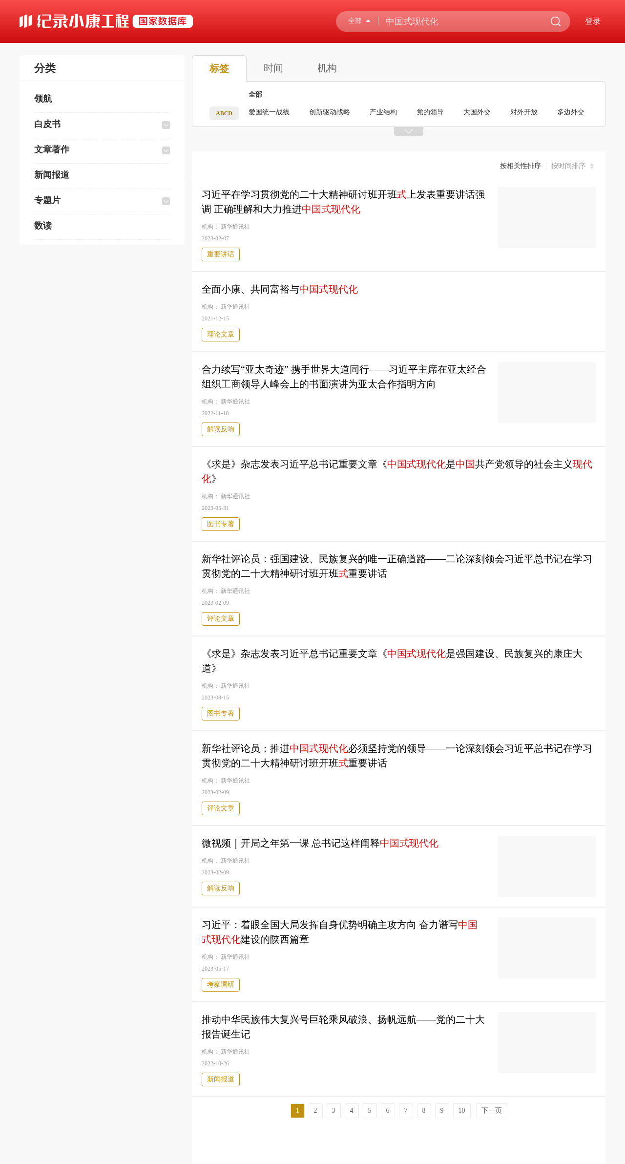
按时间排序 (573, 166)
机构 (327, 68)
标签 (219, 68)
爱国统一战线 (269, 112)
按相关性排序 (520, 165)
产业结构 (383, 112)
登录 (593, 21)
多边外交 (570, 112)
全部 (255, 94)
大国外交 (477, 112)
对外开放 (524, 112)
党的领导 (430, 112)
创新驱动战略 (329, 112)
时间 (273, 68)
